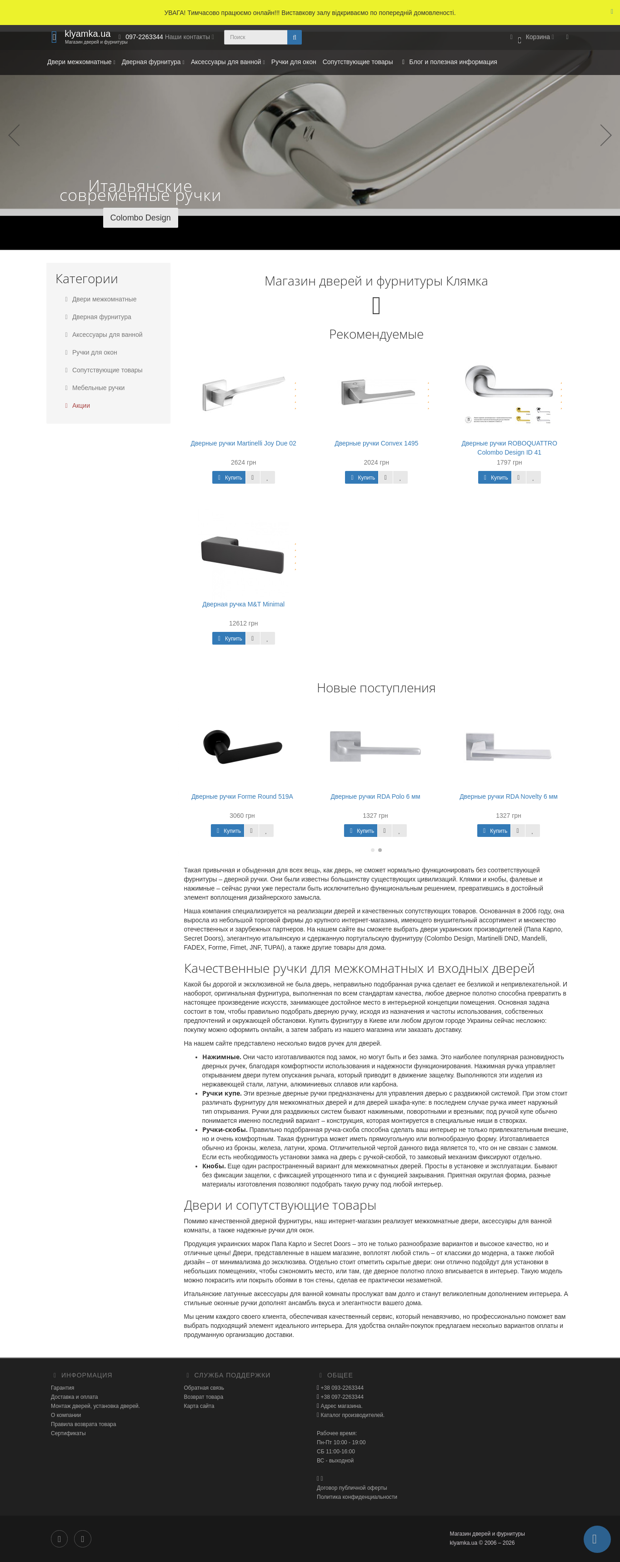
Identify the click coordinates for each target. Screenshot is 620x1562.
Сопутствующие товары (358, 61)
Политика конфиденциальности (357, 1497)
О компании (66, 1415)
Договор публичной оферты (352, 1488)
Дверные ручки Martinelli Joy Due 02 (243, 443)
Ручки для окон (293, 61)
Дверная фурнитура (153, 61)
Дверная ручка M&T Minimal (243, 604)
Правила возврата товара (83, 1424)
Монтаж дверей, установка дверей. (95, 1406)
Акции (76, 405)
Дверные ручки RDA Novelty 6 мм (510, 796)
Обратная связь (204, 1388)
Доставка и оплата (74, 1397)
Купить (228, 478)
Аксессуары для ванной (228, 61)
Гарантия (62, 1388)
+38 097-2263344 (341, 1397)
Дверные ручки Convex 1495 (376, 443)
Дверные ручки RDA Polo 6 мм (376, 796)
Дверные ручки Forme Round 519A (244, 796)
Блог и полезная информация (448, 61)
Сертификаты (68, 1433)
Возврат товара (204, 1397)
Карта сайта (199, 1406)
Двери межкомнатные (81, 61)
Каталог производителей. (352, 1415)
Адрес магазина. (340, 1406)
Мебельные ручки (93, 387)
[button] (531, 37)
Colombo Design (140, 217)
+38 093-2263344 (341, 1388)
